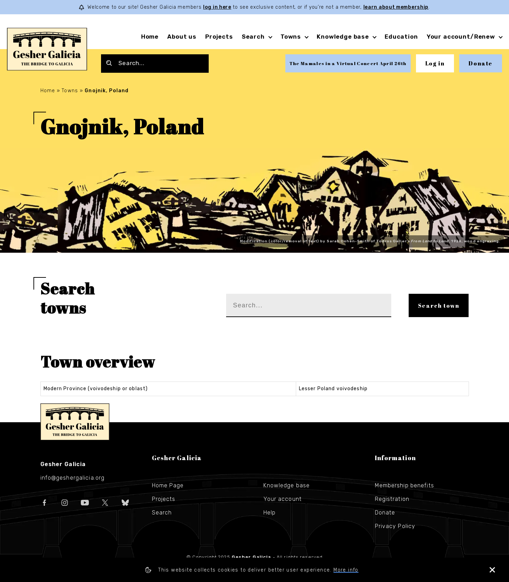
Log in (435, 63)
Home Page (168, 485)
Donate (481, 63)
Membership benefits (404, 485)
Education (401, 36)
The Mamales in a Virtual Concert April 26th (348, 63)
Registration (392, 499)
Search (253, 36)
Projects (219, 36)
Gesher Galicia (74, 421)
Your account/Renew (461, 36)
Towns (290, 36)
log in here (217, 7)
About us (181, 36)
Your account (282, 499)
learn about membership (396, 7)
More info (345, 570)
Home (150, 36)
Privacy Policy (395, 526)
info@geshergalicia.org (72, 477)
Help (269, 512)
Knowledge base (343, 36)
